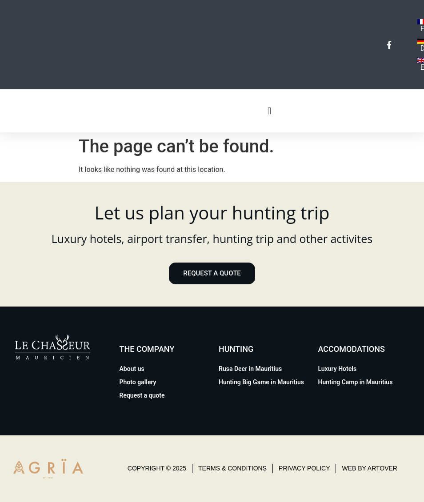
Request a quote (142, 395)
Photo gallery (138, 382)
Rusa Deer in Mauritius (250, 368)
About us (132, 368)
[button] (269, 111)
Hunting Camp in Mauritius (355, 382)
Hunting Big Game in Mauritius (261, 382)
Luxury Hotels (337, 368)
